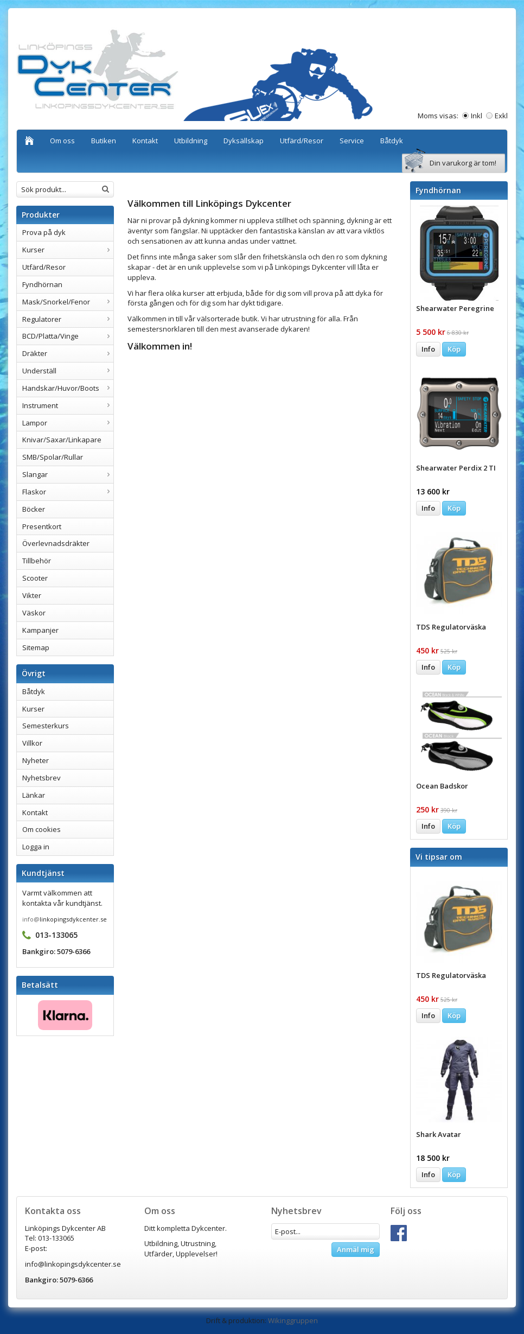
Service (352, 140)
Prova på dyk (44, 232)
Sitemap (35, 647)
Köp (454, 349)
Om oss (62, 140)
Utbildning (190, 140)
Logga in (35, 847)
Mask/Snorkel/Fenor (67, 302)
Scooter (35, 578)
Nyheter (35, 760)
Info (428, 349)
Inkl (476, 115)
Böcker (33, 509)
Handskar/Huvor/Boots (67, 388)
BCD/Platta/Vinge (67, 336)
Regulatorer (67, 319)
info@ (31, 919)
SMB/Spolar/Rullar (52, 457)
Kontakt (145, 140)
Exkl (501, 115)
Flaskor (67, 492)
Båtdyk (391, 140)
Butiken (103, 140)
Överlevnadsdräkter (56, 543)
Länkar (33, 795)
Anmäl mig (355, 1249)
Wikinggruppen (293, 1320)
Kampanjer (40, 630)
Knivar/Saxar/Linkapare (61, 439)
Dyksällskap (243, 140)
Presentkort (41, 526)
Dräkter (67, 353)
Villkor (32, 743)
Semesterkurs (45, 725)
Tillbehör (36, 561)
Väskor (34, 613)
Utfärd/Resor (301, 140)
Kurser (67, 250)
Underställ (67, 371)
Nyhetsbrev (41, 778)
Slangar (67, 474)
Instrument (67, 405)
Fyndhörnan (42, 284)
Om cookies (41, 829)
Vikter (31, 595)
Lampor (67, 423)
